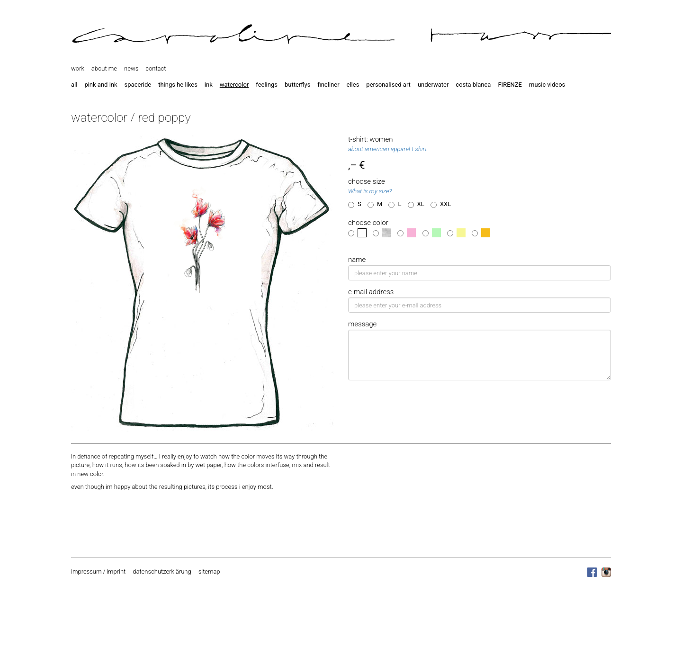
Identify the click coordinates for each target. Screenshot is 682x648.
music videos (547, 84)
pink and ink (100, 84)
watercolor (234, 84)
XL (416, 204)
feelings (267, 84)
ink (209, 84)
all (74, 84)
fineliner (328, 84)
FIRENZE (510, 84)
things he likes (177, 84)
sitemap (209, 571)
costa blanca (473, 84)
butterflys (298, 84)
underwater (433, 84)
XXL (441, 204)
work (77, 68)
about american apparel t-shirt (387, 149)
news (131, 68)
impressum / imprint (98, 571)
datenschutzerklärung (162, 571)
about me (104, 68)
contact (155, 68)
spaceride (138, 84)
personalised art (388, 84)
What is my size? (370, 191)
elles (353, 84)
